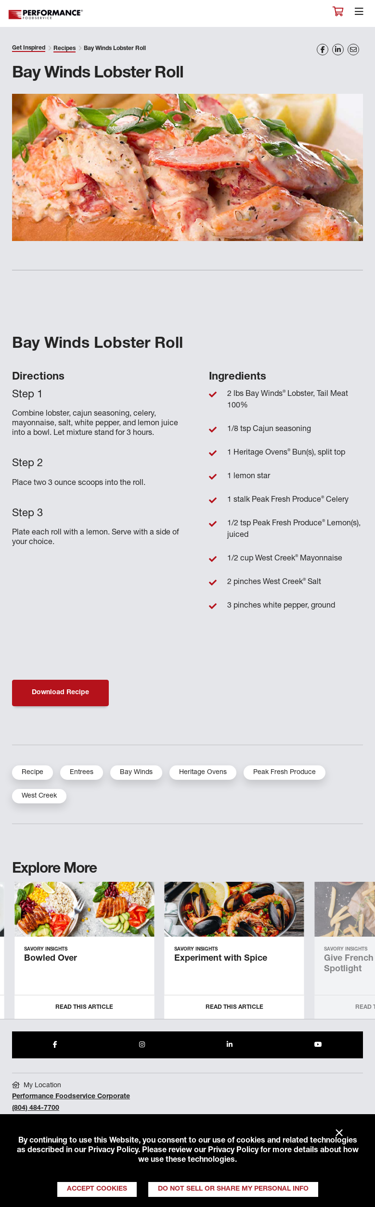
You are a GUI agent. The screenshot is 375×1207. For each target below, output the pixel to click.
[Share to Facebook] (55, 1044)
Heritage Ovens (203, 772)
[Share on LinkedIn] (338, 49)
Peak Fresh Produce (284, 772)
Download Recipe (60, 692)
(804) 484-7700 (35, 1108)
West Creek (39, 796)
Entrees (81, 772)
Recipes (64, 48)
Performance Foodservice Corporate (71, 1096)
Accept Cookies (97, 1189)
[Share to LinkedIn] (229, 1044)
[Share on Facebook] (322, 49)
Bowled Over (50, 958)
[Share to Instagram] (142, 1044)
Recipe (32, 772)
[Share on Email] (353, 49)
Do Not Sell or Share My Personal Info (233, 1189)
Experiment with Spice (220, 958)
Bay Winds (136, 772)
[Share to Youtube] (318, 1044)
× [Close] (339, 1133)
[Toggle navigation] (359, 14)
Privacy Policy (113, 1151)
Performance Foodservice (46, 15)
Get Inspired (28, 48)
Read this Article (84, 1007)
